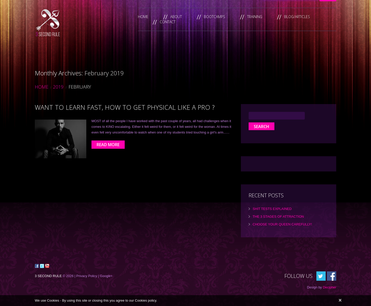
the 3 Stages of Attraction (278, 216)
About (176, 16)
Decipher (329, 287)
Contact (167, 21)
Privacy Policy (86, 276)
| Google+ (105, 276)
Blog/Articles (297, 16)
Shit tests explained (272, 209)
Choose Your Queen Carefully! (282, 224)
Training (254, 16)
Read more (108, 144)
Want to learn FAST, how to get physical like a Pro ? (125, 107)
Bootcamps (214, 16)
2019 (58, 87)
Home (143, 16)
